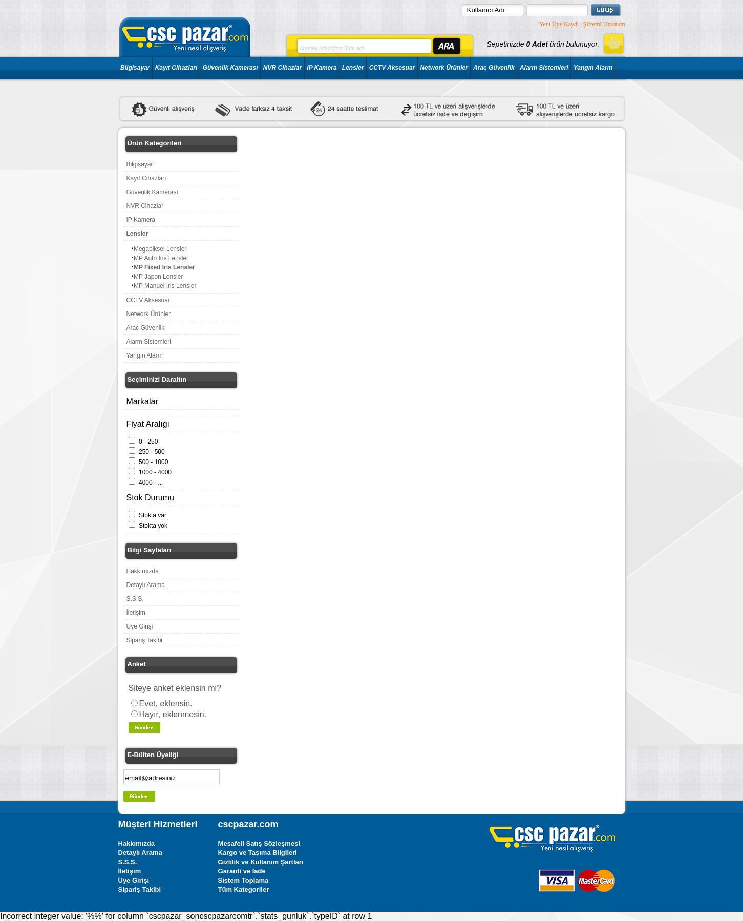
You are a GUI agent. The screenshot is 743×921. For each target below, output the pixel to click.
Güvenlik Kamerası (230, 67)
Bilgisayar (135, 67)
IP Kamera (321, 67)
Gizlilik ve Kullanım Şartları (261, 862)
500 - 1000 (153, 462)
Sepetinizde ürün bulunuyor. (542, 44)
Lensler (353, 67)
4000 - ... (151, 482)
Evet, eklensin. (166, 703)
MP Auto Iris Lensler (161, 258)
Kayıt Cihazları (176, 67)
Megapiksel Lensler (160, 249)
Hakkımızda (142, 571)
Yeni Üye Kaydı (559, 24)
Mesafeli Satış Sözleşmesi (259, 843)
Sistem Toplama (243, 880)
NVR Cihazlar (282, 67)
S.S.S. (135, 598)
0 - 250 (148, 441)
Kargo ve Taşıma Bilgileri (257, 852)
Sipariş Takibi (144, 640)
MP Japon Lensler (158, 276)
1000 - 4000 (155, 472)
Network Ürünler (444, 67)
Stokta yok (153, 525)
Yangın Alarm (593, 67)
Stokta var (152, 515)
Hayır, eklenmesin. (173, 714)
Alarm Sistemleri (544, 67)
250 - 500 (152, 451)
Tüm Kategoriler (243, 889)
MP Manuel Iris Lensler (165, 285)
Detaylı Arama (145, 585)
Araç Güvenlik (494, 67)
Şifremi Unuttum (604, 24)
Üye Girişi (139, 626)
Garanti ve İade (242, 871)
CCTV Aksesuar (392, 67)
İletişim (135, 612)
